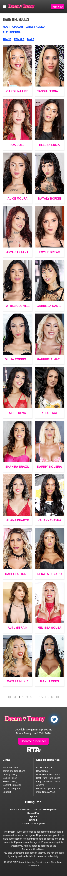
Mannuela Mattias (50, 359)
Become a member (33, 741)
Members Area (10, 767)
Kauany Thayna (49, 520)
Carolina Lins (17, 91)
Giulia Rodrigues (18, 359)
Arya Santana (17, 252)
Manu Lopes (49, 681)
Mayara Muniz (17, 681)
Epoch (33, 816)
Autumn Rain (17, 627)
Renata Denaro (49, 574)
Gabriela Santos (50, 306)
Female (19, 39)
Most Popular (13, 26)
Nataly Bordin (49, 198)
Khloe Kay (49, 413)
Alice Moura (18, 198)
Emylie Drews (49, 252)
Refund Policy (10, 781)
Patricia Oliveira (18, 306)
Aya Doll (17, 145)
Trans (7, 39)
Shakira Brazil (17, 466)
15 (41, 697)
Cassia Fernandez (50, 91)
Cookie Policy (10, 778)
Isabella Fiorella (18, 574)
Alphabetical (12, 32)
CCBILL (33, 820)
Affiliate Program (11, 788)
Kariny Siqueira (49, 466)
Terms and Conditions (14, 771)
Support (7, 792)
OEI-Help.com (49, 809)
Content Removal (12, 785)
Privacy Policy (10, 774)
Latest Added (35, 26)
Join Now (58, 7)
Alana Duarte (17, 520)
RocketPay (33, 813)
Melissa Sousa (49, 627)
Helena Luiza (49, 145)
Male (30, 39)
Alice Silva (17, 413)
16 (47, 697)
